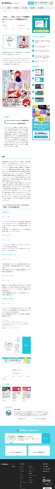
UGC (21, 484)
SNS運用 (30, 482)
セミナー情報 (24, 7)
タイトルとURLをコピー (21, 25)
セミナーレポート (32, 468)
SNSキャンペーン (32, 480)
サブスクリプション (23, 482)
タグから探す (16, 7)
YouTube (21, 475)
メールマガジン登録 (46, 468)
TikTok (21, 468)
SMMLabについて (17, 3)
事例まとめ (31, 466)
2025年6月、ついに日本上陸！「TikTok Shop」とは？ (41, 61)
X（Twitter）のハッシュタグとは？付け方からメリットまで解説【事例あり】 (42, 46)
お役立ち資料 (32, 7)
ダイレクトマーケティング (33, 475)
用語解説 (4, 379)
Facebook (22, 477)
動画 (20, 486)
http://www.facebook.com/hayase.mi (14, 327)
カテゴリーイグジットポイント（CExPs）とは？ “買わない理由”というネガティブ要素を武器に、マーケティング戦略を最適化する (42, 56)
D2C (20, 480)
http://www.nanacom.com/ (11, 325)
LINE (21, 473)
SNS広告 (30, 477)
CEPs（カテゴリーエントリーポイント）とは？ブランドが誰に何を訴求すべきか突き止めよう (42, 51)
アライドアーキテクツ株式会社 (39, 418)
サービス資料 (40, 7)
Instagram (21, 466)
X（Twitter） (22, 471)
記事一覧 (9, 7)
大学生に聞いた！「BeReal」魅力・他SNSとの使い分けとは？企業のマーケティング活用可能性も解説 (42, 41)
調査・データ (31, 471)
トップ (13, 464)
